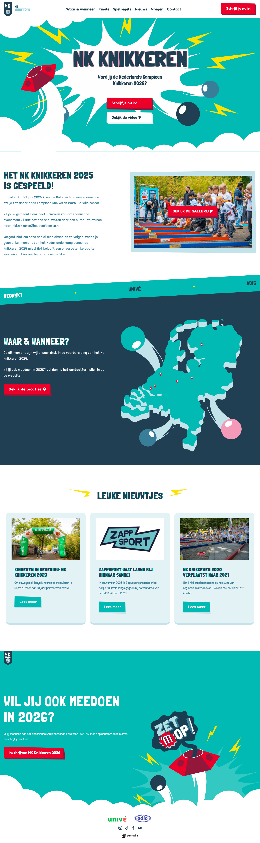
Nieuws (141, 9)
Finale (104, 9)
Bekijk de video (127, 117)
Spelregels (122, 9)
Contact (174, 9)
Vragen (157, 9)
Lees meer (28, 602)
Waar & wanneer (80, 9)
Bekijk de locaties (28, 389)
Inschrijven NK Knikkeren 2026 (34, 752)
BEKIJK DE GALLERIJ (193, 211)
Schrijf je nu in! (238, 8)
